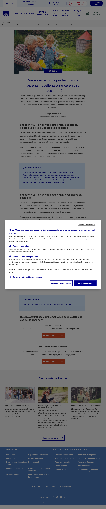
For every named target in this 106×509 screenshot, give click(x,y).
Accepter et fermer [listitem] (85, 283)
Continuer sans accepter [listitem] (86, 224)
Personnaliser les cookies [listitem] (61, 283)
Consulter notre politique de (27, 277)
